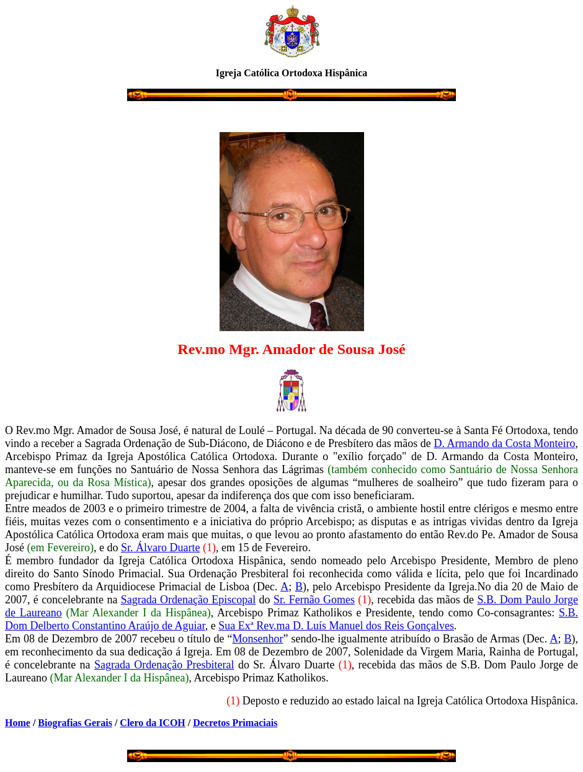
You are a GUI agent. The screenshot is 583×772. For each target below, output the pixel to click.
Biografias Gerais (75, 722)
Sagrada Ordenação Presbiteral (164, 665)
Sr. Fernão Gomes (314, 599)
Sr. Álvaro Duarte (160, 547)
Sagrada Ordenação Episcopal (188, 599)
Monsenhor (257, 638)
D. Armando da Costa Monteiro (504, 443)
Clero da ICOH (152, 722)
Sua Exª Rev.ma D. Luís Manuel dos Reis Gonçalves (336, 625)
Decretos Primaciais (235, 722)
